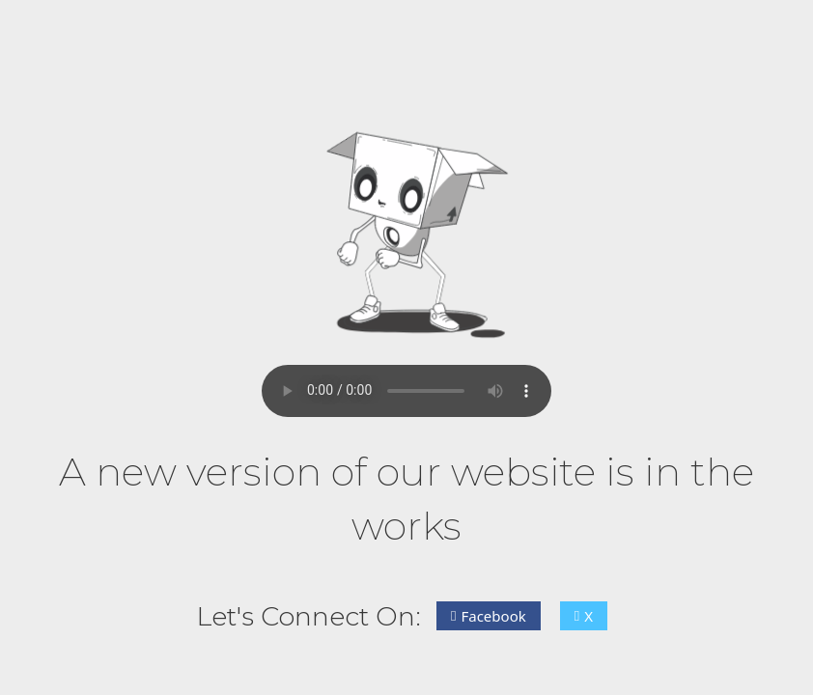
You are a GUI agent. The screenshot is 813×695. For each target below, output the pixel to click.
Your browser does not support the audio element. (406, 391)
